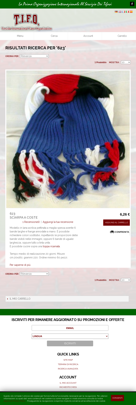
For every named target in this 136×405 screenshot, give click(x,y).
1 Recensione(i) (31, 222)
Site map (68, 360)
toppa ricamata (51, 246)
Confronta (122, 232)
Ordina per (11, 56)
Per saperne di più (20, 265)
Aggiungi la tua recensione (58, 222)
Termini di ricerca (68, 364)
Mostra (114, 62)
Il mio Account (68, 383)
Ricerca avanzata (68, 369)
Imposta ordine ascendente (52, 56)
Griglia (121, 56)
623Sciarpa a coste (24, 215)
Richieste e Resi (68, 387)
